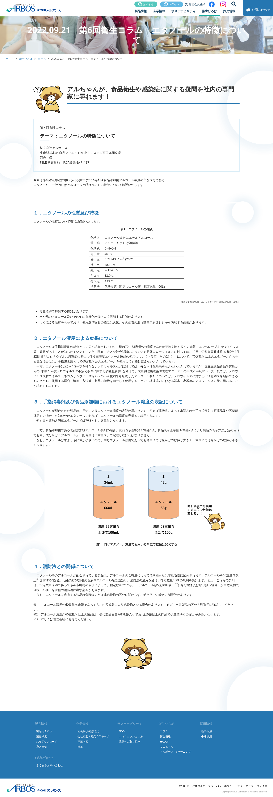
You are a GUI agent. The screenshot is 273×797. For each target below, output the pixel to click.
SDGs (122, 731)
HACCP (164, 741)
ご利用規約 (198, 786)
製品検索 (41, 736)
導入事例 (41, 746)
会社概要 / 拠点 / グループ (93, 736)
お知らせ (145, 4)
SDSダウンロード (46, 741)
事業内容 (83, 741)
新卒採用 (206, 731)
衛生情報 (165, 736)
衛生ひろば (209, 11)
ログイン (171, 4)
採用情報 (229, 11)
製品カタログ (44, 731)
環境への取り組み (129, 741)
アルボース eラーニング (175, 751)
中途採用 (206, 736)
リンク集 (262, 786)
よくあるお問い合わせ (49, 765)
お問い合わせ (257, 10)
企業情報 (159, 11)
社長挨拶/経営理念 (89, 731)
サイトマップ (245, 786)
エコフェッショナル (131, 736)
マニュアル (166, 746)
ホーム (10, 59)
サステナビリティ (183, 11)
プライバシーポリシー (221, 786)
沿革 (80, 746)
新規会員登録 (195, 4)
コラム (42, 59)
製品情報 (141, 11)
